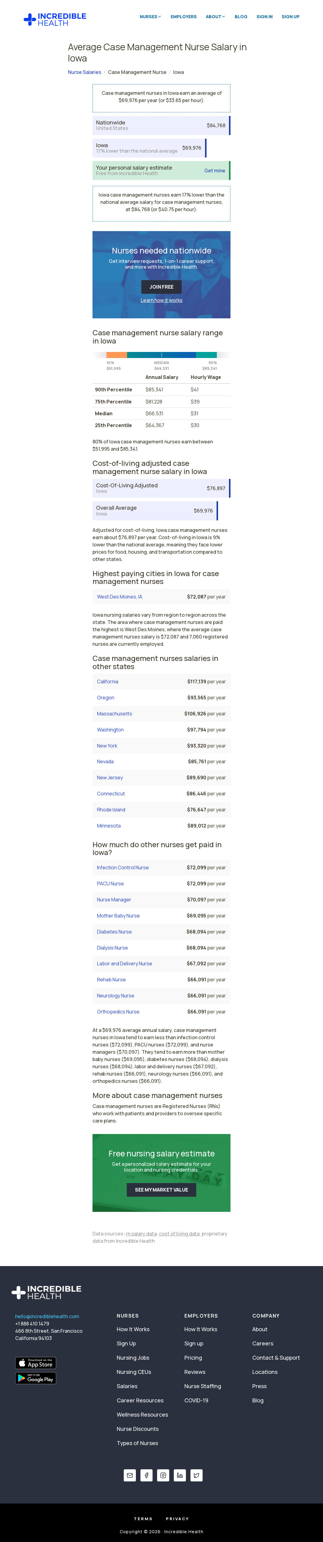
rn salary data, (142, 1233)
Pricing (193, 1357)
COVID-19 (196, 1400)
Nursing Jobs (133, 1357)
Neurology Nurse (115, 995)
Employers (184, 16)
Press (259, 1386)
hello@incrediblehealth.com (47, 1316)
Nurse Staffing (202, 1386)
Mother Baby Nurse (118, 915)
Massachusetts (114, 713)
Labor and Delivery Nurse (124, 963)
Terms (143, 1518)
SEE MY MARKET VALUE (161, 1189)
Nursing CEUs (134, 1371)
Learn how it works (162, 300)
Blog (241, 16)
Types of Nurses (137, 1443)
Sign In (265, 16)
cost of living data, (180, 1233)
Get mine (214, 171)
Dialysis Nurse (112, 947)
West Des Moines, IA (119, 596)
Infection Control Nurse (123, 867)
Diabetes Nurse (114, 931)
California (107, 681)
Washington (110, 729)
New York (107, 745)
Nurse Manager (114, 899)
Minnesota (109, 825)
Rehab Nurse (111, 979)
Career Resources (140, 1400)
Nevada (105, 761)
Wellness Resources (142, 1414)
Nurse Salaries (84, 72)
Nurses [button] (151, 16)
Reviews (194, 1371)
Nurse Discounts (138, 1428)
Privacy (177, 1518)
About (259, 1329)
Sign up (193, 1343)
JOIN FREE (161, 287)
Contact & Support (276, 1357)
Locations (265, 1371)
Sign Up (291, 16)
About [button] (216, 16)
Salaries (127, 1386)
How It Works (133, 1329)
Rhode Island (111, 809)
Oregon (105, 697)
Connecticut (111, 793)
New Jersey (110, 777)
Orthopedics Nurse (118, 1011)
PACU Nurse (110, 883)
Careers (262, 1343)
